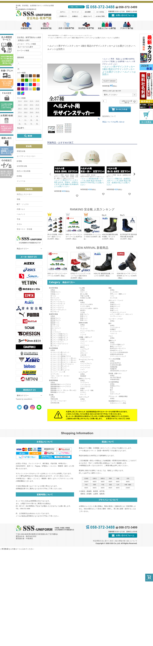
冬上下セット (55, 311)
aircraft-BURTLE (115, 363)
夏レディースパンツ (57, 342)
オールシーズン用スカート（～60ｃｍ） (64, 362)
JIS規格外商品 (114, 379)
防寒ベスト (84, 320)
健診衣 (82, 347)
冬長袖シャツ (55, 294)
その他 (82, 312)
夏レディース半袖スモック (59, 340)
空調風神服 (113, 367)
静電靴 (19, 161)
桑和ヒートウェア (116, 346)
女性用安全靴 (22, 166)
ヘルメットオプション (85, 35)
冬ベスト (53, 296)
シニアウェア (84, 349)
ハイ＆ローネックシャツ (118, 312)
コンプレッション (116, 316)
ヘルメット (21, 214)
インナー (83, 401)
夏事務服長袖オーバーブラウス (61, 386)
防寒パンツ (84, 318)
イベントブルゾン (86, 363)
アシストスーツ (85, 357)
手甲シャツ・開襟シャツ (118, 294)
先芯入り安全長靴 (23, 171)
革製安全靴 (21, 151)
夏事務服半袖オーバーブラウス (61, 384)
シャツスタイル (85, 384)
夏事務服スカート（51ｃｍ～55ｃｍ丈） (64, 390)
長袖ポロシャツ (115, 306)
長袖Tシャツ (114, 310)
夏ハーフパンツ (56, 332)
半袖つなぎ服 (84, 296)
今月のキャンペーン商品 (118, 403)
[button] (50, 174)
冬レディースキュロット (59, 310)
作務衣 (82, 388)
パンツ (82, 333)
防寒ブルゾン (84, 314)
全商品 (53, 290)
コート (82, 327)
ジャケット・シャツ (86, 341)
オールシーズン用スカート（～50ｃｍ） (64, 358)
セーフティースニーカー (26, 156)
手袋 (18, 219)
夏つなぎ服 (84, 294)
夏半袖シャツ (55, 324)
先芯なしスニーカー (24, 194)
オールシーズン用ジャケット (60, 352)
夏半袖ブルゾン (56, 320)
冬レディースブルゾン (58, 302)
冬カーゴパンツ (56, 300)
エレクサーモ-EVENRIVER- (119, 352)
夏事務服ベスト (56, 388)
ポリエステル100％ (86, 304)
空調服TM (113, 369)
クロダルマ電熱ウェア (117, 344)
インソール (21, 181)
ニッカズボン (114, 292)
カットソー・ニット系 (58, 372)
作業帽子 (113, 329)
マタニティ (54, 378)
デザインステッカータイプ (112, 91)
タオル (19, 224)
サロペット (84, 292)
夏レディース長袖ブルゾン (59, 334)
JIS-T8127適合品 (115, 377)
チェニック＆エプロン (87, 331)
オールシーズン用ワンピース (60, 370)
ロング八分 (113, 298)
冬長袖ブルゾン (56, 292)
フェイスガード (115, 327)
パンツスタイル (85, 386)
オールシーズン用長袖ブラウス (61, 356)
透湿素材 (83, 376)
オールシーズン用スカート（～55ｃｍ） (64, 360)
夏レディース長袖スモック (59, 338)
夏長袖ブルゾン (56, 318)
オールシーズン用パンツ (59, 368)
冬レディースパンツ (57, 306)
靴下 (111, 390)
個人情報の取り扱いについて (126, 541)
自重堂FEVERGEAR (116, 354)
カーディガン (55, 374)
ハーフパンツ (84, 345)
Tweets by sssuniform (24, 399)
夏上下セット (55, 346)
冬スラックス (55, 298)
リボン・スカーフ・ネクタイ (60, 376)
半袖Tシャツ (114, 308)
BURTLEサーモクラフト (118, 348)
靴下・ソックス (23, 204)
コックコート (84, 382)
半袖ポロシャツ (115, 304)
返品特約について (109, 116)
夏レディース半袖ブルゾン (59, 336)
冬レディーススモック (58, 304)
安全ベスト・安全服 (24, 229)
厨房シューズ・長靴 (86, 390)
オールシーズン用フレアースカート (62, 364)
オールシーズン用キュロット (60, 366)
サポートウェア (115, 394)
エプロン (83, 351)
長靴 (18, 199)
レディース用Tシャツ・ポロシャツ (121, 314)
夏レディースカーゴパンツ (59, 344)
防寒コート (84, 316)
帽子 (65, 35)
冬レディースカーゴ (57, 308)
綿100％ (83, 310)
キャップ (83, 394)
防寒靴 (19, 176)
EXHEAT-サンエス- (116, 350)
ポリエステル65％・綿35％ (89, 308)
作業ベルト (21, 209)
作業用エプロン (115, 386)
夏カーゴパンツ (56, 328)
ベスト (112, 296)
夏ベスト (53, 330)
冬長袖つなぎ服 (85, 298)
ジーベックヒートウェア (118, 356)
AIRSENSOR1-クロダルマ (118, 371)
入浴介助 (83, 355)
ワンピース (84, 329)
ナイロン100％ (85, 306)
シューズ (83, 334)
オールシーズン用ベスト (59, 354)
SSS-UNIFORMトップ (55, 35)
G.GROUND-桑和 (115, 365)
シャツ (82, 369)
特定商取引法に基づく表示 (103, 541)
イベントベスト (85, 367)
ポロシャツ (84, 353)
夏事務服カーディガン (58, 392)
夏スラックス (55, 326)
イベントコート (85, 365)
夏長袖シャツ (55, 322)
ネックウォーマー (116, 331)
